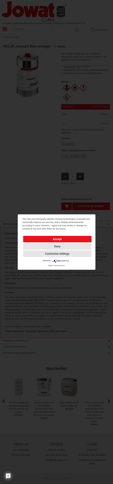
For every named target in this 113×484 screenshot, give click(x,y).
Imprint (50, 265)
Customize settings (57, 253)
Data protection (59, 265)
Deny (57, 246)
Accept (57, 239)
